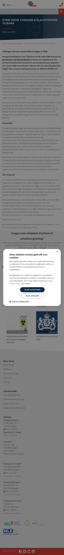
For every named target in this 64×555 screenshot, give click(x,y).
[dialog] (32, 277)
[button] (19, 302)
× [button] (57, 252)
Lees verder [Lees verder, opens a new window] (25, 283)
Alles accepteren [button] (32, 290)
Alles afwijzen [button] (32, 296)
